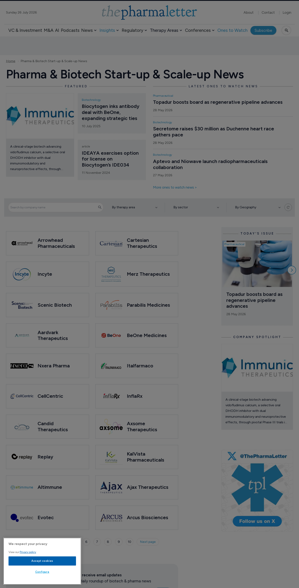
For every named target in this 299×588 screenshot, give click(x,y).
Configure (42, 571)
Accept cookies (42, 560)
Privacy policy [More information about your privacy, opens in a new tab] (28, 552)
